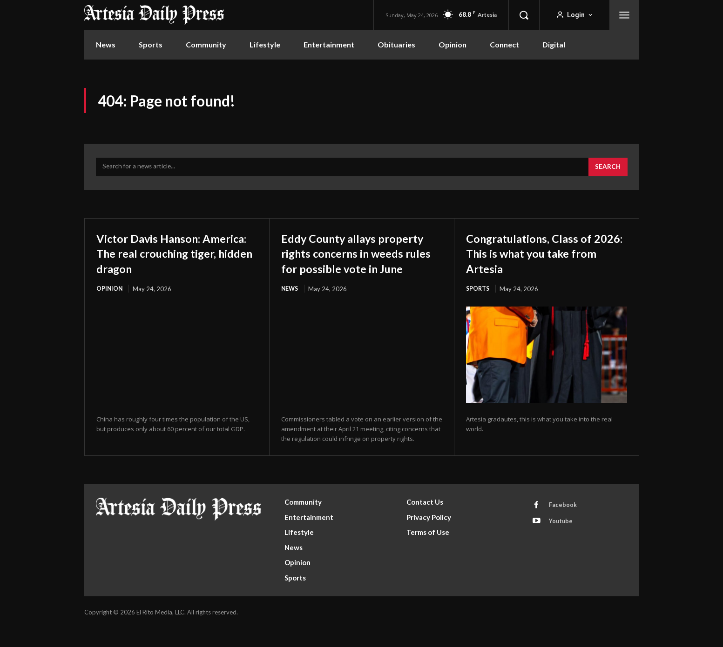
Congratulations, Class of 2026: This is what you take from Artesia (545, 256)
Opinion (109, 307)
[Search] (608, 170)
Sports (478, 292)
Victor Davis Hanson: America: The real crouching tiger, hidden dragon (164, 263)
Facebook (564, 524)
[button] (524, 15)
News (290, 307)
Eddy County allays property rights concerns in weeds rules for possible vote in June (361, 263)
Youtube (562, 542)
